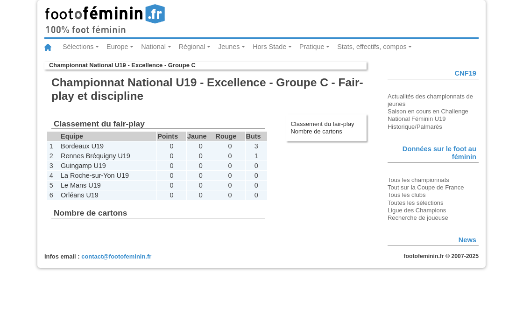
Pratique (312, 46)
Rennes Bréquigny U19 (95, 156)
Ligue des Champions (417, 210)
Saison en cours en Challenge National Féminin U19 (428, 115)
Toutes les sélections (416, 202)
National (153, 46)
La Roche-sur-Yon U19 (95, 175)
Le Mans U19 (81, 185)
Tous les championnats (418, 179)
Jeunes (229, 46)
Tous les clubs (406, 194)
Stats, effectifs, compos (372, 46)
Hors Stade (269, 46)
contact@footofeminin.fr (116, 256)
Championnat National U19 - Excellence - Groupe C (122, 65)
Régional (192, 46)
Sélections (78, 46)
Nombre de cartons (316, 131)
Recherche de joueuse (418, 217)
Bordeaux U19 (82, 146)
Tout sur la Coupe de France (426, 187)
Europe (117, 46)
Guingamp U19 (83, 165)
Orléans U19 (80, 195)
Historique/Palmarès (415, 126)
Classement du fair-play (322, 123)
